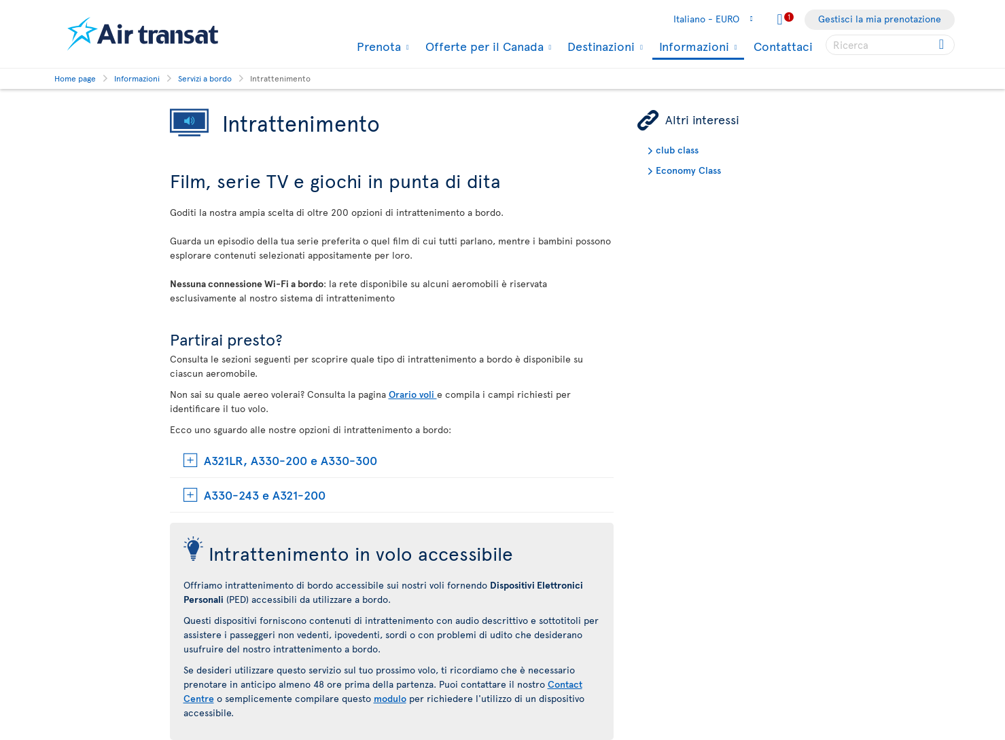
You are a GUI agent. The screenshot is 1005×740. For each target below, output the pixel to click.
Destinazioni (599, 46)
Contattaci (783, 45)
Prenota (377, 46)
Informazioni (692, 47)
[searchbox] (890, 45)
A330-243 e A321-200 (264, 494)
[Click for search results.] (943, 45)
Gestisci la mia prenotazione (879, 18)
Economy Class (688, 170)
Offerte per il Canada (483, 46)
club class (677, 149)
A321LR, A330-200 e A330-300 (290, 459)
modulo (390, 698)
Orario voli (413, 394)
